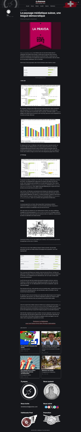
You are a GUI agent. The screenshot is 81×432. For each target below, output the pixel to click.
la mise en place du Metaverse (43, 212)
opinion (25, 10)
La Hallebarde (40, 2)
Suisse (32, 6)
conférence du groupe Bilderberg (38, 184)
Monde (37, 6)
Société (41, 6)
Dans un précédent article (26, 52)
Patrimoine (52, 6)
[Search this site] (78, 2)
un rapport (58, 111)
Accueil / (22, 10)
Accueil (27, 6)
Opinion (47, 6)
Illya (8, 15)
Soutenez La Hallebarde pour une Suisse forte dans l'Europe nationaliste (40, 322)
